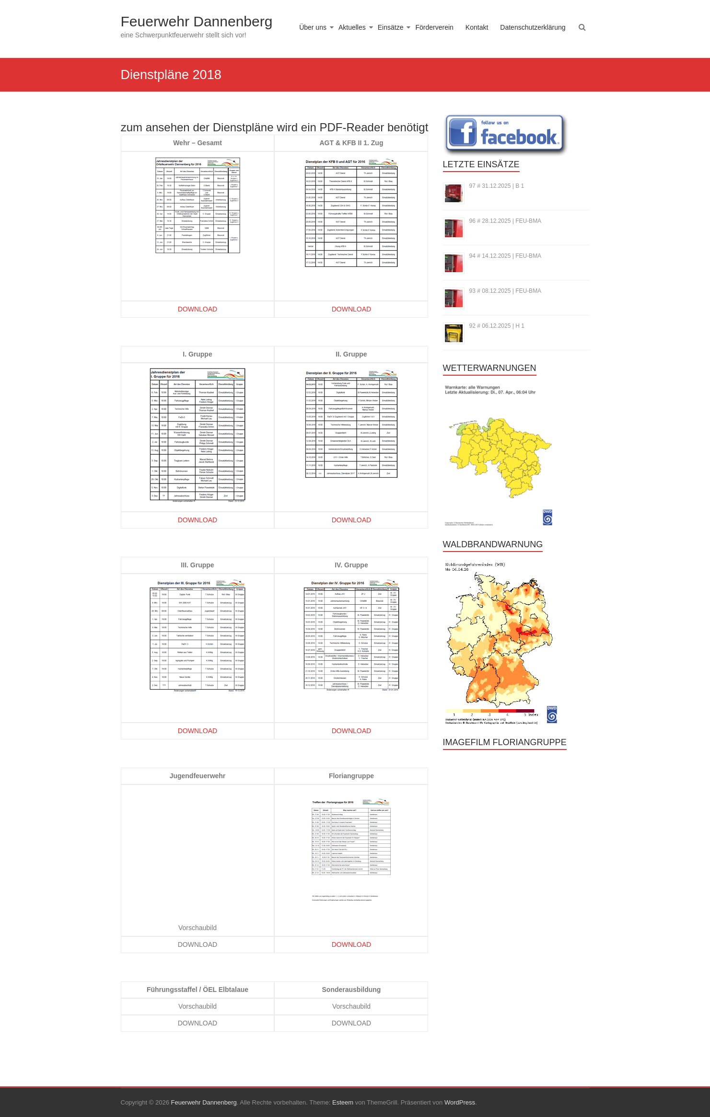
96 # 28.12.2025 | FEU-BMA (505, 221)
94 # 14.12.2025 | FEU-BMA (505, 256)
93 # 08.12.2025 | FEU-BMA (505, 291)
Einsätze (391, 27)
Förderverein (434, 27)
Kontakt (477, 27)
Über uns (312, 27)
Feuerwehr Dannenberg (197, 21)
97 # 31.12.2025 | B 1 (496, 186)
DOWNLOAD (197, 309)
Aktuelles (352, 27)
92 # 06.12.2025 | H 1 (496, 325)
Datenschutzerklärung (532, 27)
